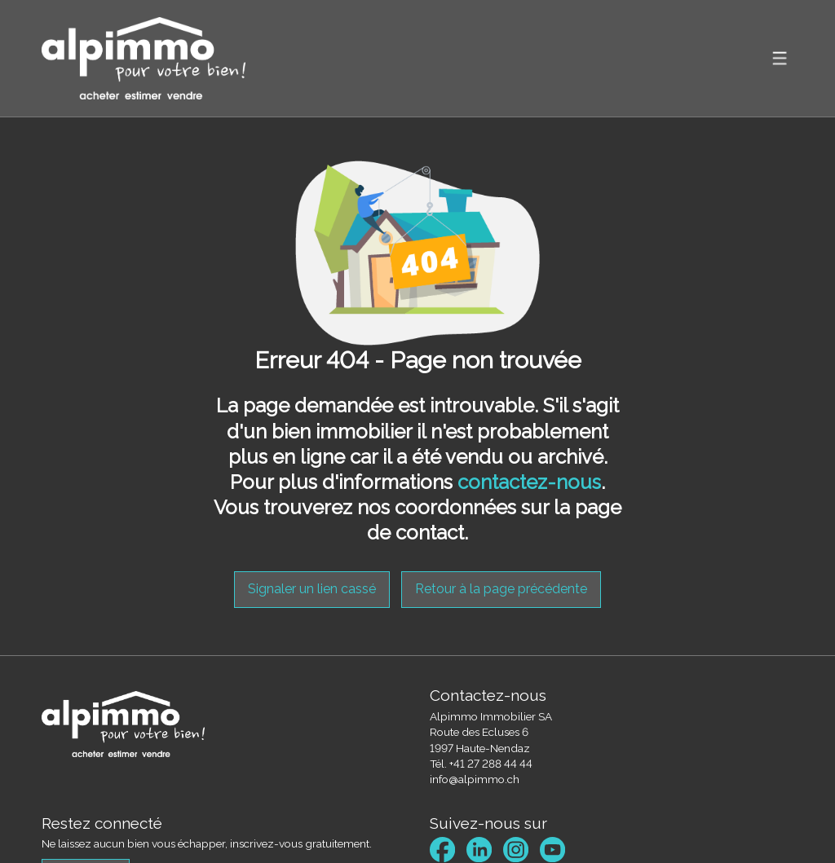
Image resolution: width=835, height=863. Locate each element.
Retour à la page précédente (501, 589)
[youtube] (552, 849)
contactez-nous (529, 482)
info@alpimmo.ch (474, 779)
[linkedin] (479, 849)
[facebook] (442, 849)
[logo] (143, 58)
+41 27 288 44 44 (490, 763)
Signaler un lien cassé (312, 589)
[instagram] (515, 849)
